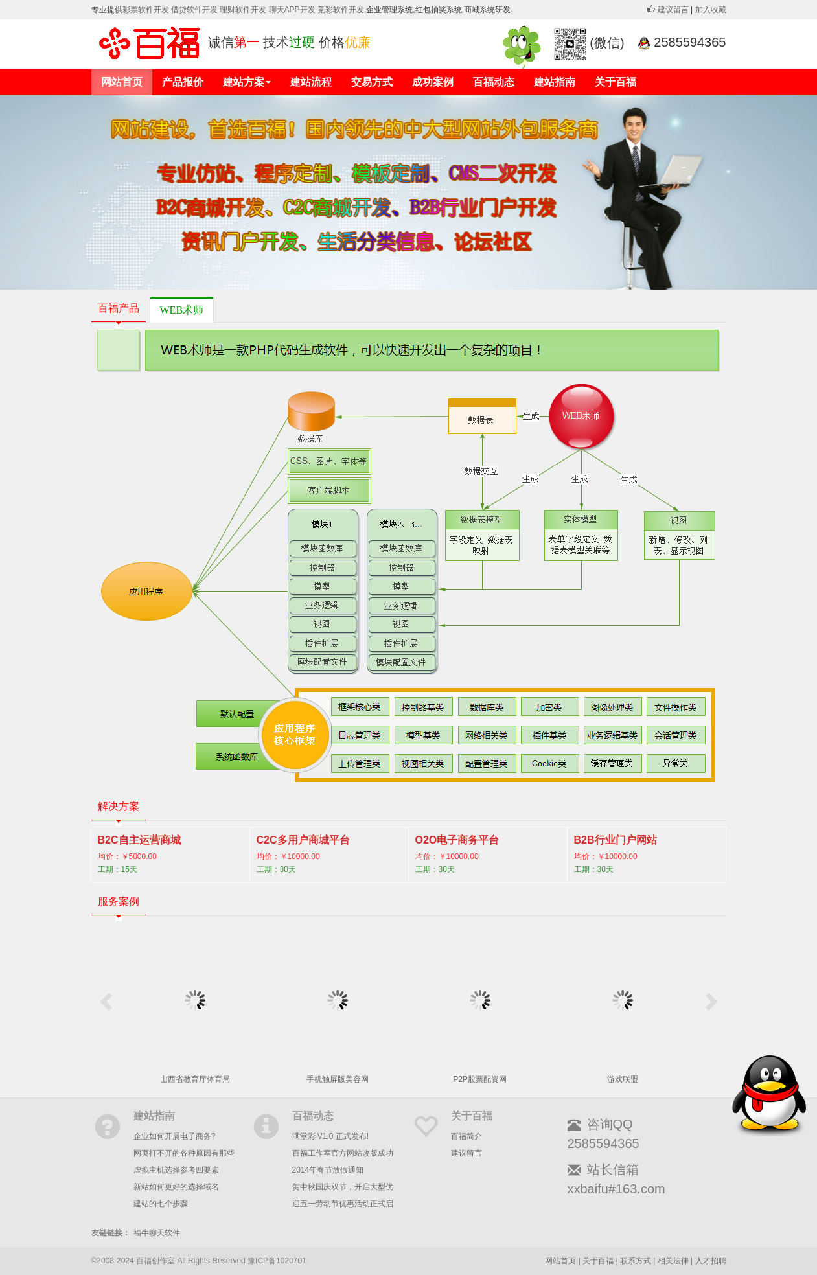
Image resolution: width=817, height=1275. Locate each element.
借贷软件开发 (194, 9)
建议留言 (667, 9)
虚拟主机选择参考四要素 (176, 1170)
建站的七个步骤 (160, 1203)
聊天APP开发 (292, 9)
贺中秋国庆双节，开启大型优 (342, 1186)
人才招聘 (710, 1260)
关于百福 (615, 81)
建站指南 (554, 81)
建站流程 (311, 81)
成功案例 (433, 81)
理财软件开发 (244, 9)
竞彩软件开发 (340, 9)
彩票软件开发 (145, 9)
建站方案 (247, 81)
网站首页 (122, 81)
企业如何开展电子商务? (174, 1136)
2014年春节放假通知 (328, 1170)
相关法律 (673, 1260)
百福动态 (493, 81)
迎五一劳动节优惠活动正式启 (342, 1203)
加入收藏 (710, 9)
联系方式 (635, 1260)
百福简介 (466, 1136)
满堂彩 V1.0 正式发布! (330, 1136)
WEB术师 (182, 310)
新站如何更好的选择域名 (176, 1186)
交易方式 (372, 81)
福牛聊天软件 (156, 1232)
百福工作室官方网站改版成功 (342, 1153)
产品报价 (182, 81)
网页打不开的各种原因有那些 (184, 1153)
